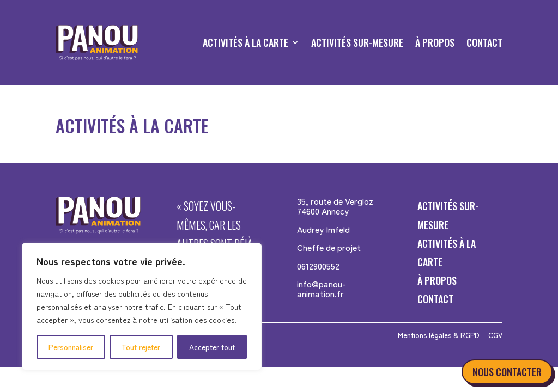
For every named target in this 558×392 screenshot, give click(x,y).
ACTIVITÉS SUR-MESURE (357, 42)
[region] (142, 306)
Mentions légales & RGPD (439, 335)
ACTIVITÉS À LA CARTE (245, 42)
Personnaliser (70, 346)
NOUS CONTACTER (507, 372)
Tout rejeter (141, 346)
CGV (495, 335)
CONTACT (484, 42)
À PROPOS (434, 42)
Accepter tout (212, 346)
